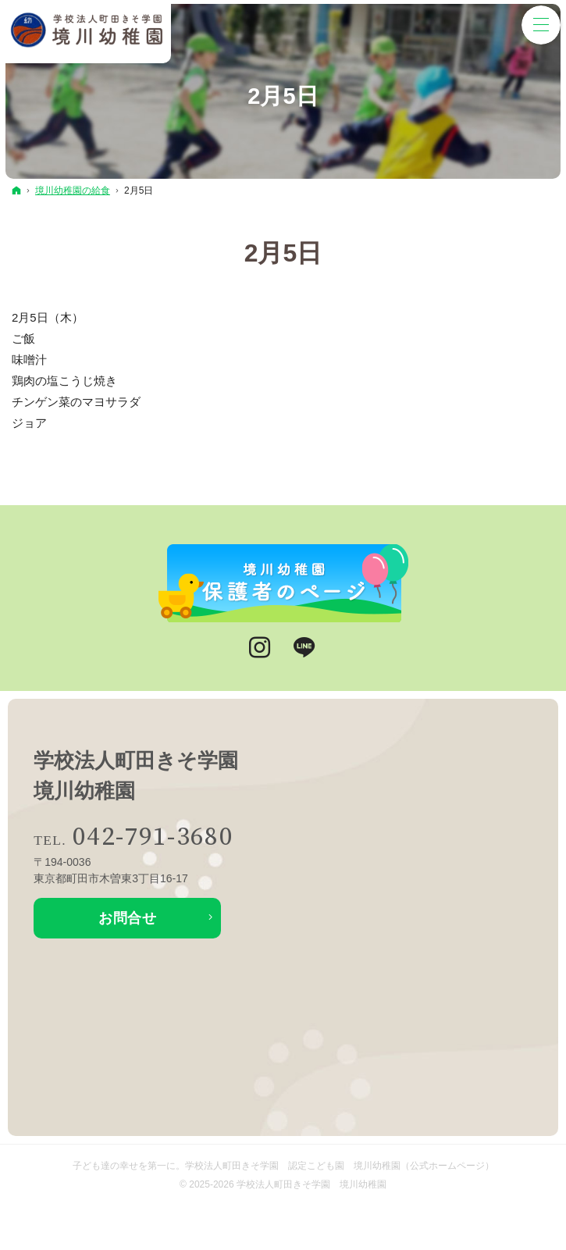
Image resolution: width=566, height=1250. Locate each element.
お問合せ (127, 918)
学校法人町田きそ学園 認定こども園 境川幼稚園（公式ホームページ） (339, 1165)
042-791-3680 (153, 837)
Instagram (260, 648)
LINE (305, 648)
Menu (541, 25)
